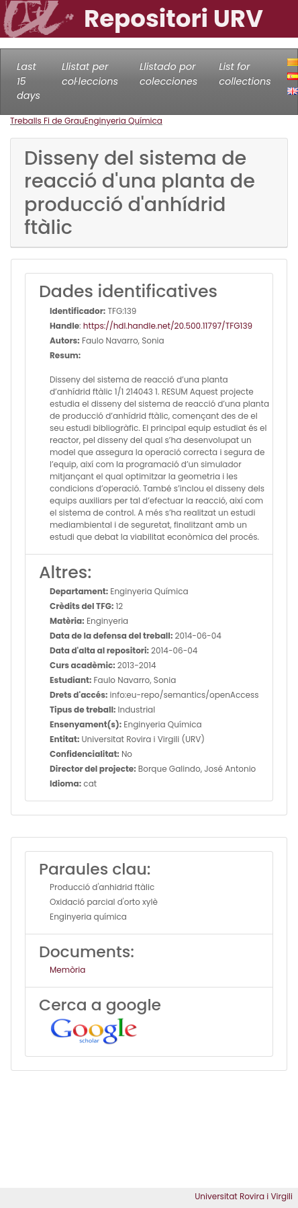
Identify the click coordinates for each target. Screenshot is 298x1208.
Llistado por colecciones (168, 74)
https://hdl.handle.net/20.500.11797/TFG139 (167, 325)
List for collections (244, 74)
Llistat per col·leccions (90, 74)
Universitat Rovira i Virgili (244, 1196)
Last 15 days (28, 81)
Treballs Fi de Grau (47, 120)
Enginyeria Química (123, 120)
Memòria (67, 969)
